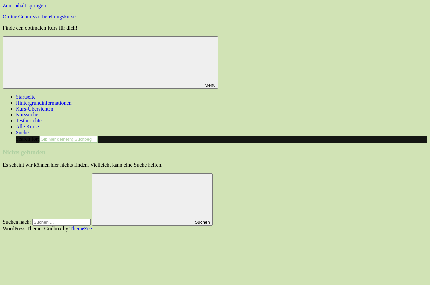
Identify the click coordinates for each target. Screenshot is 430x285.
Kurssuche (27, 114)
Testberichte (29, 120)
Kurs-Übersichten (34, 108)
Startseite (26, 97)
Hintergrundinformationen (44, 103)
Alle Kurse (27, 126)
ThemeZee (81, 228)
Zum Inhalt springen (24, 5)
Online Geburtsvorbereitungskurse (39, 16)
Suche (22, 132)
